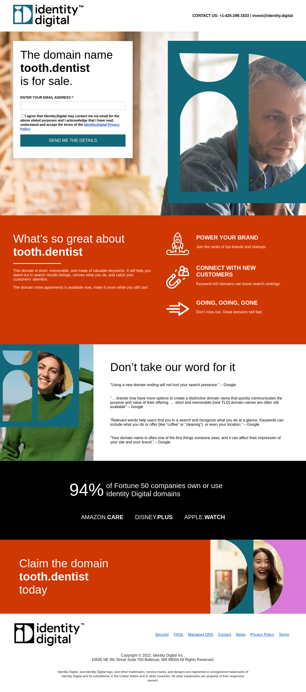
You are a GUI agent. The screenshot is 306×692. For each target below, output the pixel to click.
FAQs (178, 635)
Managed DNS (200, 635)
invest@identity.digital (272, 16)
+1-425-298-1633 (234, 16)
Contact (224, 635)
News (241, 635)
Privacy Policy (262, 635)
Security (162, 635)
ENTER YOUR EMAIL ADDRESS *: (73, 103)
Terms (284, 635)
